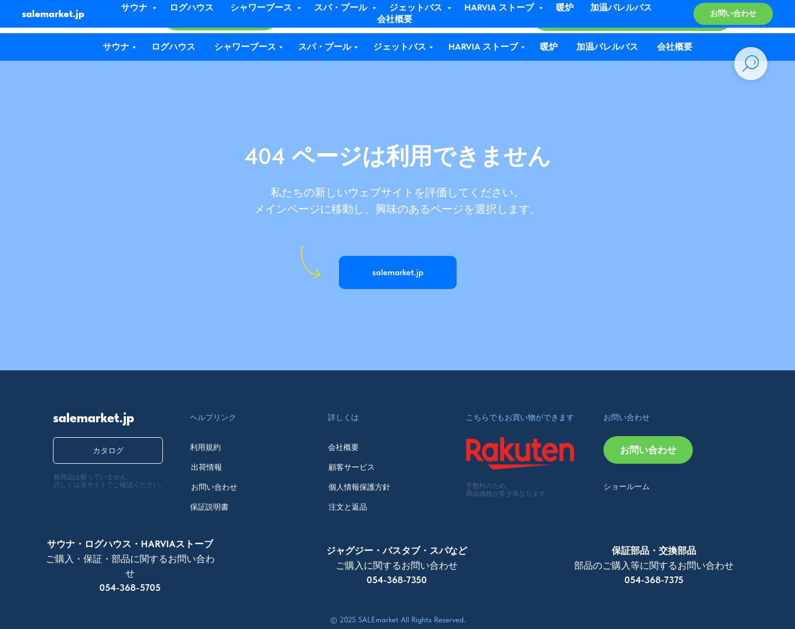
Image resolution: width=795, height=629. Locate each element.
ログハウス (173, 46)
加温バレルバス (607, 46)
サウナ (116, 46)
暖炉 (549, 46)
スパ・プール (324, 46)
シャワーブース (245, 46)
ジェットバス (399, 46)
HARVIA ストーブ (483, 46)
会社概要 (674, 46)
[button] (632, 17)
